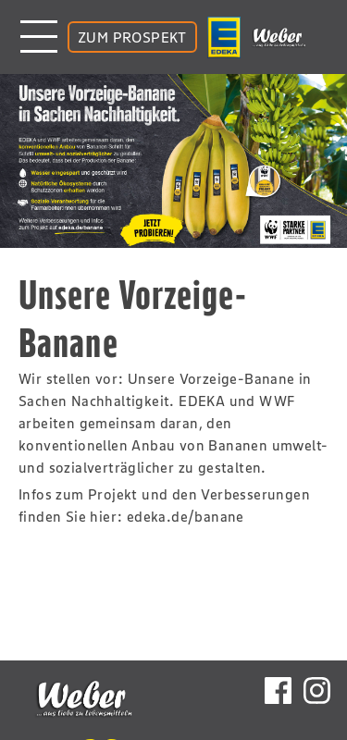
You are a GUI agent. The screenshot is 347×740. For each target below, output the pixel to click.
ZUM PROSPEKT (132, 37)
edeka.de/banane (185, 516)
